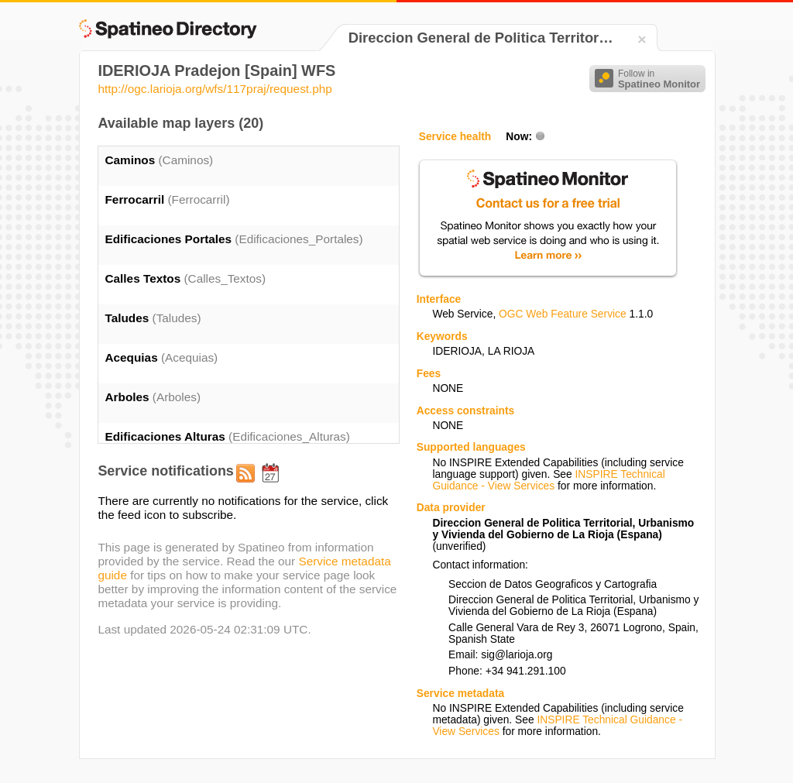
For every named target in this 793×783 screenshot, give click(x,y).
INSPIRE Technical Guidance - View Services (548, 480)
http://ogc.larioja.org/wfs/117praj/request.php (214, 88)
